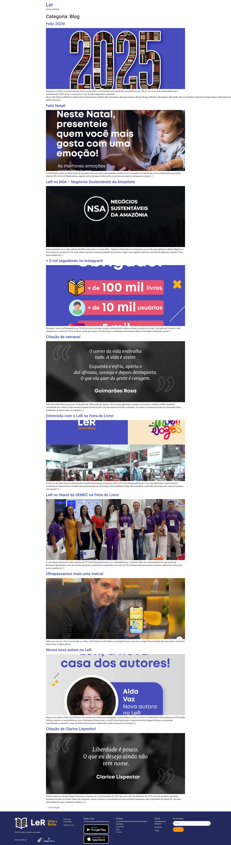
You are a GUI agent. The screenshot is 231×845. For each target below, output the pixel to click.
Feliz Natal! (55, 105)
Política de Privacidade (67, 820)
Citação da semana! (63, 336)
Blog (117, 829)
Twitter (157, 830)
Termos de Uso (68, 825)
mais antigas (53, 807)
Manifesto (119, 824)
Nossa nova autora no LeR (69, 649)
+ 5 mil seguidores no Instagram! (74, 260)
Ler (49, 5)
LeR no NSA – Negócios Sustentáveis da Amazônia (90, 181)
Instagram (158, 824)
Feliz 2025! (55, 23)
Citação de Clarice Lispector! (71, 728)
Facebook (158, 827)
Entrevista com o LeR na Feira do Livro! (80, 415)
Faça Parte (121, 826)
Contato (119, 832)
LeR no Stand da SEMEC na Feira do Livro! (82, 494)
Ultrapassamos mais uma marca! (74, 573)
